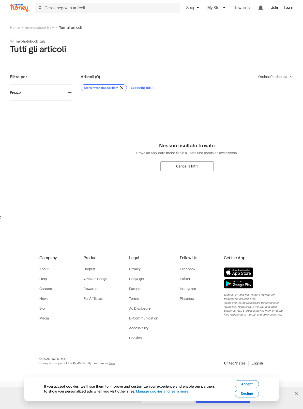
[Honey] (20, 8)
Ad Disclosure (140, 308)
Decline (247, 393)
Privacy (135, 269)
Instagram (188, 289)
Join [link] (274, 7)
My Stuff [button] (216, 7)
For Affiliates (93, 298)
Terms (134, 298)
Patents (135, 289)
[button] (243, 363)
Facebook (187, 269)
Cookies (135, 338)
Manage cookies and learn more (162, 391)
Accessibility (139, 328)
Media (44, 318)
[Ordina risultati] (275, 77)
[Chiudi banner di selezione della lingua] (296, 393)
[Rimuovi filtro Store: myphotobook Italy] (104, 87)
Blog (42, 308)
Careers (45, 289)
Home (15, 28)
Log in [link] (288, 7)
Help (43, 279)
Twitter (185, 279)
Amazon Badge (95, 279)
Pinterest (187, 298)
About (44, 269)
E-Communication (143, 318)
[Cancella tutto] (142, 88)
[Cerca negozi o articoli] (107, 8)
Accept (247, 384)
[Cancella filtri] (187, 166)
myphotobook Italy (39, 28)
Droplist (89, 269)
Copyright (136, 279)
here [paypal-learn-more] (112, 363)
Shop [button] (192, 7)
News (43, 298)
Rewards (242, 7)
